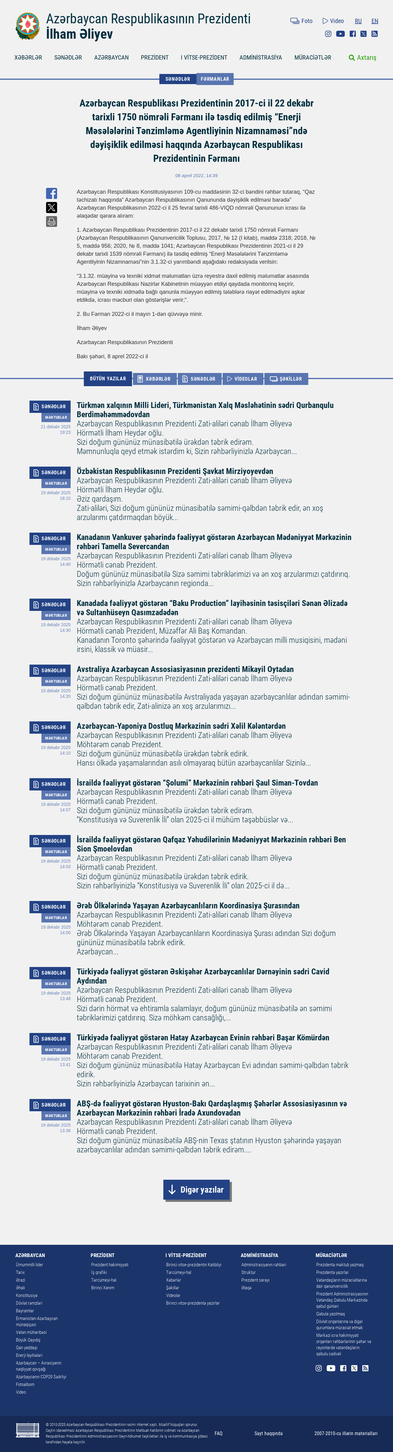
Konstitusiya (26, 1295)
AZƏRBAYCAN (111, 57)
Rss (375, 34)
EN (375, 21)
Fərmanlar (215, 79)
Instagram (328, 34)
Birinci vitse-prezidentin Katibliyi (193, 1265)
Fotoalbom (25, 1384)
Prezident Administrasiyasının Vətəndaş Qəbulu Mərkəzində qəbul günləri (342, 1300)
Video (337, 21)
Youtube (340, 34)
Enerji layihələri (29, 1355)
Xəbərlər (173, 1280)
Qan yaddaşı (26, 1347)
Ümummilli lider (29, 1265)
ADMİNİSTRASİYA (260, 57)
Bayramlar (25, 1311)
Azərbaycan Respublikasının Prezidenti (148, 19)
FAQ (219, 1433)
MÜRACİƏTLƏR (312, 57)
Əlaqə (246, 1288)
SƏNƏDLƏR (68, 57)
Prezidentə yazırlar (332, 1272)
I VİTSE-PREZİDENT (204, 57)
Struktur (248, 1272)
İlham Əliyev (79, 34)
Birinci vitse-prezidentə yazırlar (193, 1303)
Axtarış (366, 57)
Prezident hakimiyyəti (109, 1265)
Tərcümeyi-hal (103, 1280)
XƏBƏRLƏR (28, 57)
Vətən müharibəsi (31, 1332)
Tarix (20, 1272)
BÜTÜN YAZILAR (108, 379)
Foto (307, 21)
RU (358, 21)
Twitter (363, 34)
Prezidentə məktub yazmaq (340, 1265)
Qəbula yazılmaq (330, 1314)
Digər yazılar (202, 1190)
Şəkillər (172, 1288)
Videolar (173, 1295)
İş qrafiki (99, 1272)
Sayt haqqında (269, 1433)
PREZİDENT (155, 57)
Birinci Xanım (102, 1288)
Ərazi (20, 1280)
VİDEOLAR (246, 379)
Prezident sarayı (255, 1280)
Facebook (353, 34)
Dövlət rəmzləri (29, 1303)
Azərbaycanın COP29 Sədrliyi (41, 1377)
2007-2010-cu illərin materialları (346, 1433)
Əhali (20, 1288)
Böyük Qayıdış (28, 1340)
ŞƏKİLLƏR (291, 379)
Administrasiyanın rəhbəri (263, 1265)
